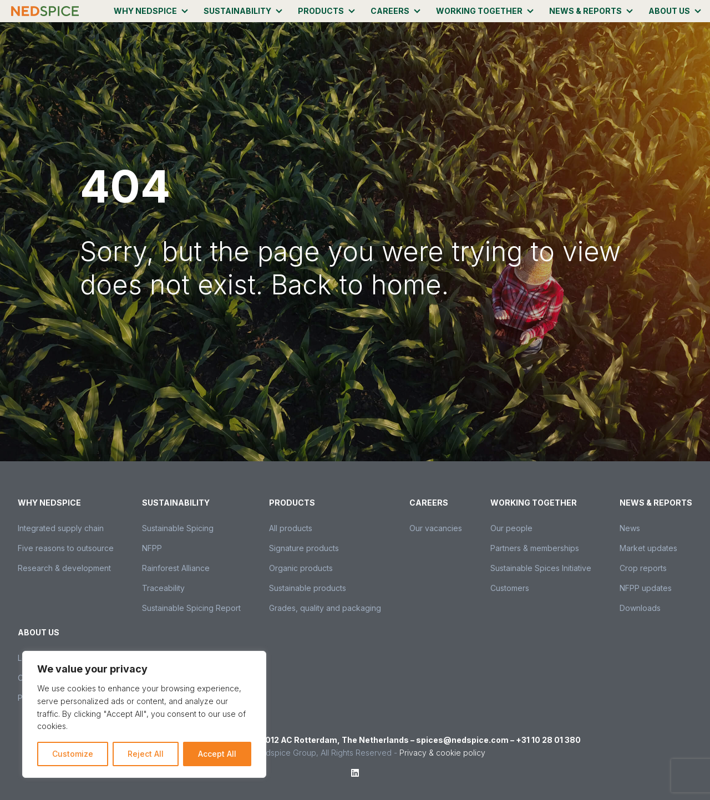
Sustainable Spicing (178, 528)
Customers (509, 588)
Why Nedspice (145, 11)
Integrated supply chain (61, 528)
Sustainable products (307, 588)
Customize (72, 753)
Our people (511, 528)
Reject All (146, 753)
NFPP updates (646, 588)
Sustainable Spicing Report (191, 608)
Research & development (64, 568)
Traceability (163, 588)
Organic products (301, 568)
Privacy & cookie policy (442, 752)
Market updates (648, 548)
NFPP (152, 548)
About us (669, 11)
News (630, 528)
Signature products (304, 548)
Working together (479, 11)
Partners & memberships (534, 548)
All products (290, 528)
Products (321, 11)
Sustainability (237, 11)
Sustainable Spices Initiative (540, 568)
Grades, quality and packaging (325, 608)
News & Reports (585, 11)
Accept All (217, 753)
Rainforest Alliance (176, 568)
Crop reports (643, 568)
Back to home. (360, 284)
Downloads (640, 608)
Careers (390, 11)
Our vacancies (435, 528)
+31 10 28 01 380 (548, 740)
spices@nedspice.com (462, 740)
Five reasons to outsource (66, 548)
